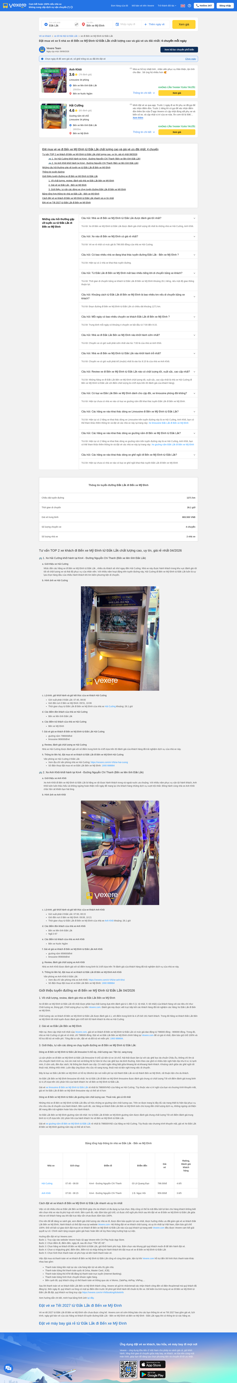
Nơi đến (90, 22)
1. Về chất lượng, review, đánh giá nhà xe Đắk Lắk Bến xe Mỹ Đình (81, 180)
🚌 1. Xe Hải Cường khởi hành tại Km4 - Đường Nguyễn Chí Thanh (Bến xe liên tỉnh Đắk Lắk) (94, 158)
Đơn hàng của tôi (119, 5)
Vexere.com (94, 1007)
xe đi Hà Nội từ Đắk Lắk (64, 36)
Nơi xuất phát (54, 22)
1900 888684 (108, 765)
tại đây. (90, 1298)
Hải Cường (110, 706)
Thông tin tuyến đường (53, 172)
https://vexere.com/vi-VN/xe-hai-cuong (109, 762)
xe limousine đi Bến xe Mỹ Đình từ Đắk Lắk (67, 1087)
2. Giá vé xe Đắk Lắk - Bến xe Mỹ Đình (68, 185)
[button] (138, 218)
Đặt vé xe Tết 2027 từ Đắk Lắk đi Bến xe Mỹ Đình (66, 202)
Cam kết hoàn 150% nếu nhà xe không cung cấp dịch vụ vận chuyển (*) (49, 5)
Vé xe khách (45, 36)
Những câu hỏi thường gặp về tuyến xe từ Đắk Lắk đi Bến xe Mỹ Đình (76, 167)
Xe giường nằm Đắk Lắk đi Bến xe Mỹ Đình (172, 444)
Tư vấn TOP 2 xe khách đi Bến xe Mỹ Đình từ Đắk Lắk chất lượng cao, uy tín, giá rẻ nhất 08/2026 (89, 154)
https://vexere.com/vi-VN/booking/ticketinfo (103, 1292)
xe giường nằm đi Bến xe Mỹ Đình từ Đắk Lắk (68, 1123)
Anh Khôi (109, 920)
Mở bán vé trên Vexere (143, 5)
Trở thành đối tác (167, 5)
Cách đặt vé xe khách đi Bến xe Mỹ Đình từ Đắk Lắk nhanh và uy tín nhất (78, 198)
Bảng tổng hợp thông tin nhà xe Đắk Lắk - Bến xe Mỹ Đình (70, 194)
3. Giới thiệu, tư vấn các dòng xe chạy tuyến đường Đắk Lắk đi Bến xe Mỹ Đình (87, 189)
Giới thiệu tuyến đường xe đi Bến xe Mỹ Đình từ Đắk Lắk (70, 176)
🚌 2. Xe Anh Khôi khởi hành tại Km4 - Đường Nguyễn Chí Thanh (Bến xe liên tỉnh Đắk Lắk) (93, 163)
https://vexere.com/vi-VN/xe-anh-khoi (107, 980)
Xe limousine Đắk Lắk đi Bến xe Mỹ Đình (168, 423)
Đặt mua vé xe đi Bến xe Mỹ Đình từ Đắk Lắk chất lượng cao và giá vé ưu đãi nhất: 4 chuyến (100, 149)
